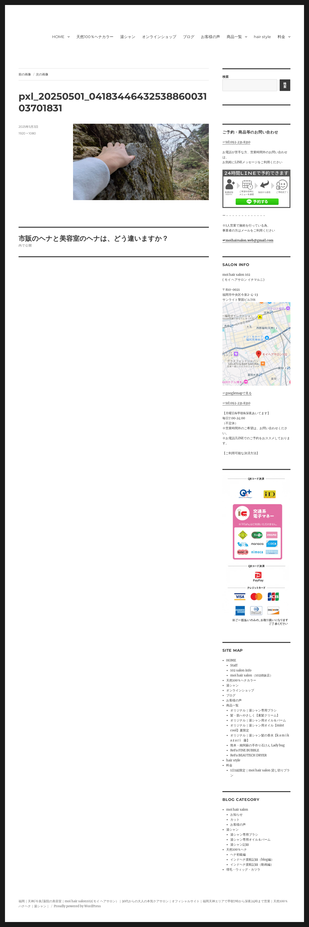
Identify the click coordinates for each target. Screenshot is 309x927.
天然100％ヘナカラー (94, 37)
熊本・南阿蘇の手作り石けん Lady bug (257, 745)
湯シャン (127, 37)
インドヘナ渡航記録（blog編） (252, 860)
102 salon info (240, 670)
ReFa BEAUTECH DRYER (248, 755)
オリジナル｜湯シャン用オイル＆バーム (258, 720)
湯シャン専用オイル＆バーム (250, 840)
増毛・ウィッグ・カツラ (243, 870)
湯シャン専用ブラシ (244, 835)
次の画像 (42, 74)
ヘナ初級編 (238, 855)
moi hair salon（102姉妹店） (251, 675)
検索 (225, 77)
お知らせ (236, 815)
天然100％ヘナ (236, 850)
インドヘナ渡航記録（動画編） (252, 865)
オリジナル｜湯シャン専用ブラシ (253, 710)
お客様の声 (210, 37)
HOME (58, 37)
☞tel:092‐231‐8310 (236, 142)
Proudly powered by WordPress (77, 906)
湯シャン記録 (239, 845)
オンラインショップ (159, 37)
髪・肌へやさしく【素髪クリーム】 (255, 715)
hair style (262, 37)
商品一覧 (234, 37)
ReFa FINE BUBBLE (244, 750)
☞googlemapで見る (237, 393)
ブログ (188, 37)
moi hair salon (237, 810)
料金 (281, 37)
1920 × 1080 (27, 133)
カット (235, 820)
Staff (233, 665)
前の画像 (25, 74)
